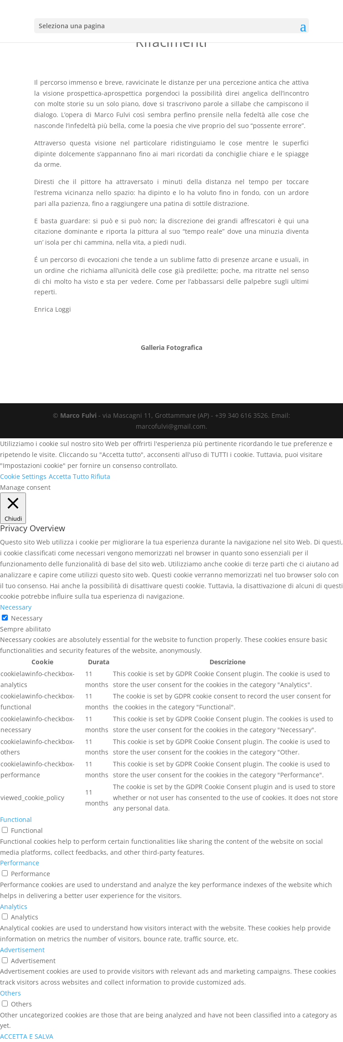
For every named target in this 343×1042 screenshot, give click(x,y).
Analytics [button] (13, 906)
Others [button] (10, 993)
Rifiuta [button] (100, 476)
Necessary (26, 618)
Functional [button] (16, 819)
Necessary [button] (15, 607)
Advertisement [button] (22, 949)
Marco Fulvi (78, 415)
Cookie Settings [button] (23, 476)
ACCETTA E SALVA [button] (26, 1036)
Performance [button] (19, 862)
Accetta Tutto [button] (69, 476)
